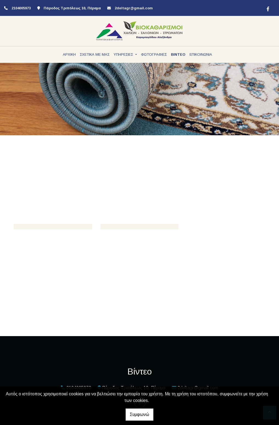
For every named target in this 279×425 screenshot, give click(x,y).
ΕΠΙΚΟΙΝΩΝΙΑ (201, 54)
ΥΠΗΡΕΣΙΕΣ (124, 54)
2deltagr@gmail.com (134, 8)
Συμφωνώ (139, 414)
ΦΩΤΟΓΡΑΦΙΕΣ (154, 54)
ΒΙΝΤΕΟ (178, 54)
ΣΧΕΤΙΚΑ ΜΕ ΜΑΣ (94, 54)
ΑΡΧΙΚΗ (69, 54)
